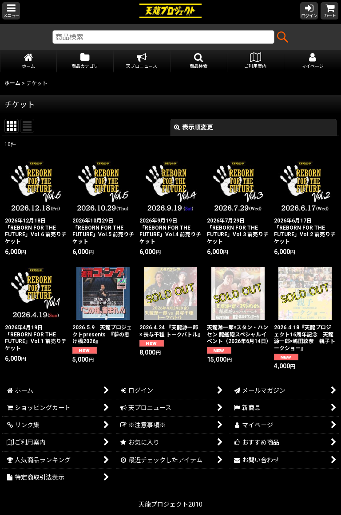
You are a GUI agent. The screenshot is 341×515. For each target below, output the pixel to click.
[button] (11, 11)
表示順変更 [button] (193, 127)
